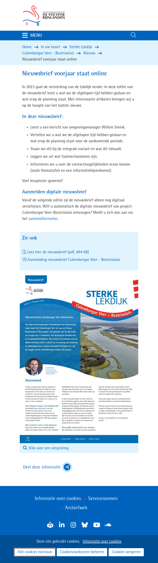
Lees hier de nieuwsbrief (58, 252)
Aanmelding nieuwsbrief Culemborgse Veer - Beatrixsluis (73, 260)
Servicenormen (102, 498)
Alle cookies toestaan (34, 552)
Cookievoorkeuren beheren (82, 552)
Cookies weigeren (126, 552)
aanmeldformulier (43, 219)
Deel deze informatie (47, 467)
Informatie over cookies (102, 542)
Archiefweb (76, 508)
